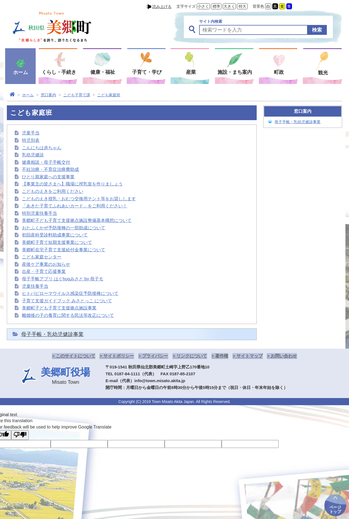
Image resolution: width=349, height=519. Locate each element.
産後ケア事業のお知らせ (46, 264)
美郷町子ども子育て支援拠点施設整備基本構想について (76, 220)
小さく (203, 6)
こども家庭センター (41, 257)
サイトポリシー (118, 356)
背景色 (258, 6)
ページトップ (335, 509)
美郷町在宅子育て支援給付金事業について (63, 249)
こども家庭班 (108, 95)
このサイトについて (75, 356)
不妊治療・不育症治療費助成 (50, 169)
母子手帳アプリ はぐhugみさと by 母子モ (62, 279)
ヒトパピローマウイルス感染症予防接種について (70, 293)
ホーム (28, 95)
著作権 (221, 356)
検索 (317, 30)
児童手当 (30, 133)
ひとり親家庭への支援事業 (48, 176)
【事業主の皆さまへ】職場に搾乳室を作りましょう (72, 184)
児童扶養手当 (35, 286)
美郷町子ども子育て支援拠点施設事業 (59, 308)
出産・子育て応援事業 (44, 271)
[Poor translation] (20, 435)
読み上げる (161, 6)
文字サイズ (186, 6)
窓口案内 (48, 95)
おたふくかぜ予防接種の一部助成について (63, 227)
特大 (242, 6)
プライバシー (155, 356)
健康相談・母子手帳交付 (46, 162)
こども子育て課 (76, 95)
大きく (229, 6)
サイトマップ (249, 356)
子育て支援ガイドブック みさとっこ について (67, 300)
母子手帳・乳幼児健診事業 (52, 334)
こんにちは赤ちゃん (41, 147)
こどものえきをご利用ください (52, 191)
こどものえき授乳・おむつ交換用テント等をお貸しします (79, 198)
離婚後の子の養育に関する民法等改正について (68, 315)
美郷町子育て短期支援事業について (57, 242)
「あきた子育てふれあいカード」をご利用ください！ (74, 206)
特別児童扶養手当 (39, 213)
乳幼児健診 (33, 155)
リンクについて (191, 356)
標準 (216, 6)
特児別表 (30, 140)
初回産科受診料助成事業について (55, 235)
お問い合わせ (284, 356)
